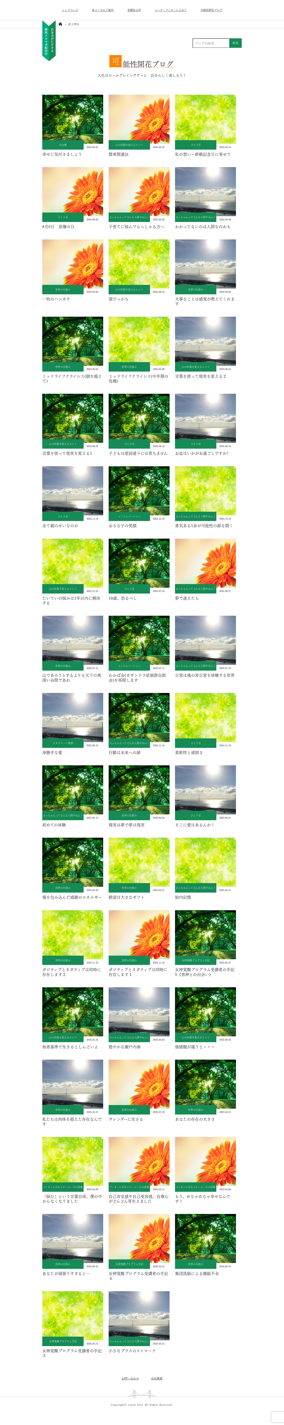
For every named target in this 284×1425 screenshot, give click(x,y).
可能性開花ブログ (211, 10)
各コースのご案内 (103, 10)
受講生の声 (134, 10)
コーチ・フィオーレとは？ (171, 10)
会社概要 (156, 1378)
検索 (235, 42)
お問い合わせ (130, 1378)
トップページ (70, 10)
